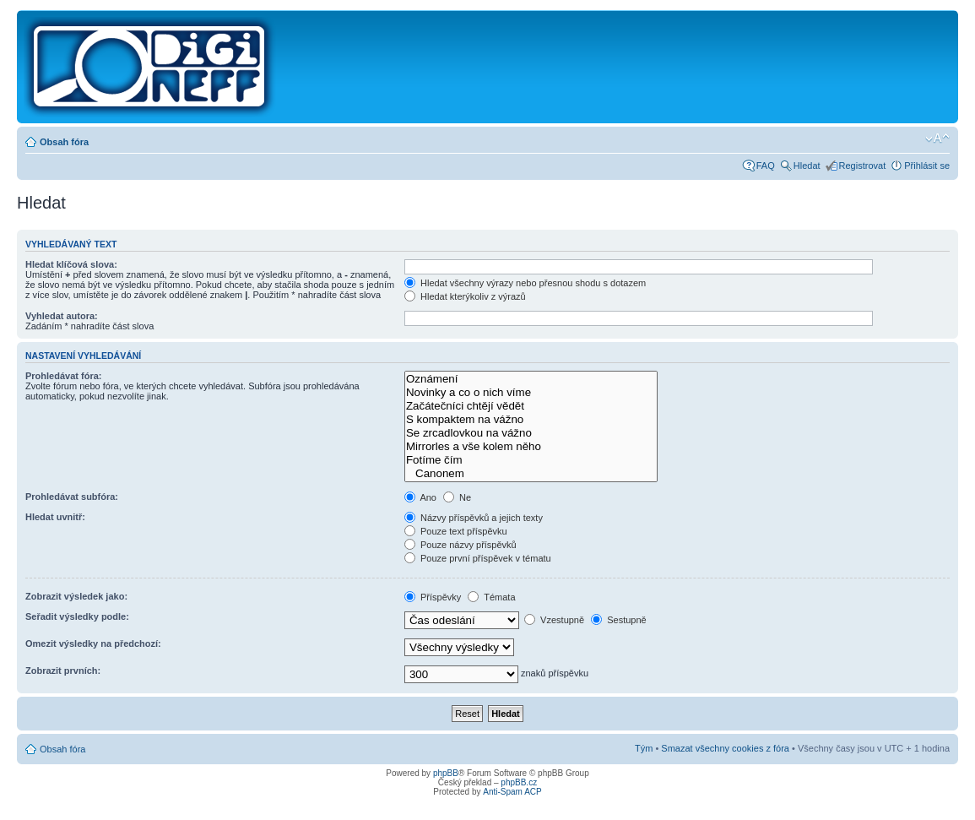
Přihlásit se (927, 165)
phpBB (445, 773)
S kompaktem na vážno (531, 419)
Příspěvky (432, 597)
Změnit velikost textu (937, 138)
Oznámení (531, 379)
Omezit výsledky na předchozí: (93, 643)
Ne (457, 497)
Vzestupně (554, 620)
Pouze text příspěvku (455, 531)
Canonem (531, 474)
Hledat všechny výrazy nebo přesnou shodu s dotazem (525, 283)
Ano (420, 497)
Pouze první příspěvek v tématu (477, 558)
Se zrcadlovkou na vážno (531, 433)
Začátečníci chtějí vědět (531, 406)
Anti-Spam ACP (512, 791)
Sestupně (619, 620)
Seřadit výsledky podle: (77, 616)
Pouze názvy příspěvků (460, 545)
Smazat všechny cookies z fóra (725, 748)
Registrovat (862, 165)
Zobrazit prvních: (62, 670)
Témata (491, 597)
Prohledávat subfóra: (71, 496)
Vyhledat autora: (61, 316)
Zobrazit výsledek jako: (76, 596)
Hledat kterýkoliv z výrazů (465, 296)
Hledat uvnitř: (55, 517)
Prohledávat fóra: (63, 376)
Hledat (807, 165)
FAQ (765, 165)
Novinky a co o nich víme (531, 392)
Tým (644, 748)
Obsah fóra (64, 142)
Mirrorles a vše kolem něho (531, 446)
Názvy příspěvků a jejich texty (473, 518)
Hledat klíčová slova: (71, 264)
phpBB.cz (519, 782)
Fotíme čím (531, 460)
